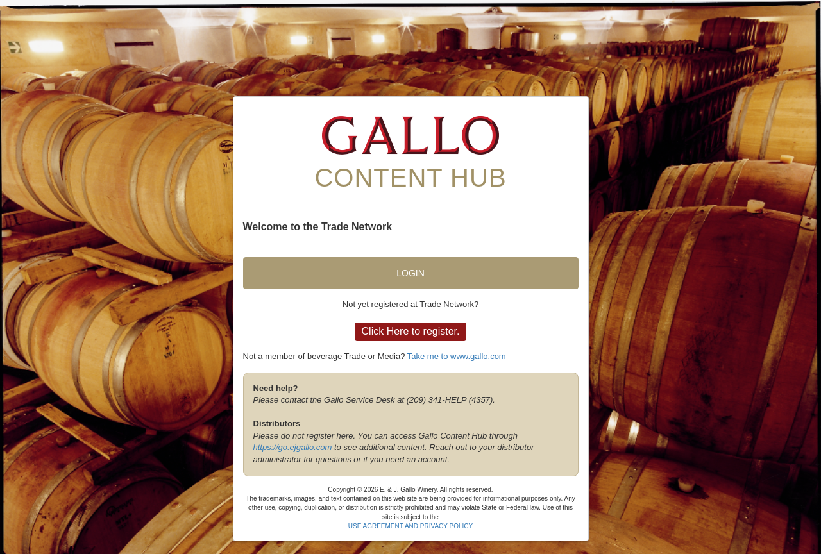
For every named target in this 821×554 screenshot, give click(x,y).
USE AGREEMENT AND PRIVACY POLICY (410, 526)
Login (410, 273)
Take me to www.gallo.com (456, 356)
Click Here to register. (411, 331)
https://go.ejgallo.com (292, 447)
